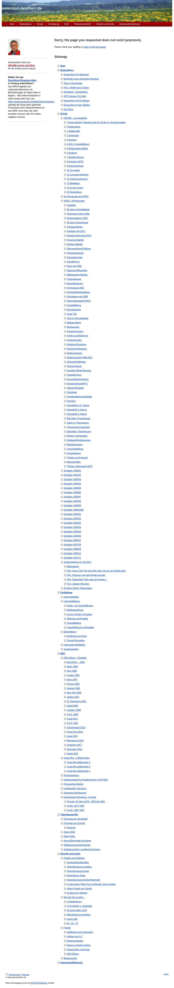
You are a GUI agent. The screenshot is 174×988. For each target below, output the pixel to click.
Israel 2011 (72, 719)
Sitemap (25, 974)
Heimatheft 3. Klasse (77, 409)
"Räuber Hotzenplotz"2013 (79, 466)
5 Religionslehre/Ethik (77, 148)
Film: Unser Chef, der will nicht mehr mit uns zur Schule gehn (96, 571)
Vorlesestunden (74, 340)
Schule (63, 113)
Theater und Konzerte (77, 457)
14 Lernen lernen (75, 187)
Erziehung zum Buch (77, 636)
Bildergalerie (73, 566)
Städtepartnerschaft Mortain (76, 845)
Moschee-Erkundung (77, 349)
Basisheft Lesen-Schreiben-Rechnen (81, 79)
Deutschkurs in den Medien (76, 105)
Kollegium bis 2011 (76, 231)
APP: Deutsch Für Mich (74, 96)
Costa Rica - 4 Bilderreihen (76, 758)
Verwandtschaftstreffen (78, 862)
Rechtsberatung (71, 775)
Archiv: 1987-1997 (75, 810)
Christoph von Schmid (74, 823)
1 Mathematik (73, 131)
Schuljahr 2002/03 (72, 523)
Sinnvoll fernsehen (76, 640)
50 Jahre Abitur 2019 (77, 910)
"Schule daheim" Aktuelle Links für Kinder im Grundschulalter (96, 122)
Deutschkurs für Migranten (76, 74)
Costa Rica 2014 (75, 732)
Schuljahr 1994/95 (72, 488)
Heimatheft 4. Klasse (77, 414)
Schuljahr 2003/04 (72, 527)
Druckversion (12, 974)
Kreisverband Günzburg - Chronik (79, 797)
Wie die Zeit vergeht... (74, 897)
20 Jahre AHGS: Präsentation (77, 588)
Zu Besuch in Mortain (77, 893)
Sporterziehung (74, 366)
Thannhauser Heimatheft (75, 819)
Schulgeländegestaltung (78, 292)
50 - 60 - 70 (72, 923)
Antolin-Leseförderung (77, 335)
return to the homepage (94, 47)
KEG (62, 653)
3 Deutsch (71, 140)
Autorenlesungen (75, 331)
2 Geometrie (73, 135)
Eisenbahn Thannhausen (79, 431)
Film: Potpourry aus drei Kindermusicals (86, 575)
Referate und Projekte (77, 618)
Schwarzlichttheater (76, 362)
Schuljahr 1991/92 (72, 475)
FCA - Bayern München (78, 584)
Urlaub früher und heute (78, 949)
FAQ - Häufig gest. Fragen (76, 87)
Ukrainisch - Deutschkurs (75, 92)
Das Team (68, 109)
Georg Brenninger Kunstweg (77, 840)
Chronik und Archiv (70, 854)
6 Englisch (72, 153)
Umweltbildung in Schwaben (80, 627)
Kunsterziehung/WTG (77, 383)
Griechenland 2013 (76, 727)
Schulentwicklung (75, 253)
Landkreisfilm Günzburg (74, 788)
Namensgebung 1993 (77, 218)
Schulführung (73, 261)
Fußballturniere (74, 375)
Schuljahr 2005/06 (72, 536)
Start (62, 66)
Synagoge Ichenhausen (74, 793)
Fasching (71, 401)
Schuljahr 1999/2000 (73, 510)
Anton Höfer (69, 832)
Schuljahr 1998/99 (72, 505)
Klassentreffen (74, 462)
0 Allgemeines (73, 127)
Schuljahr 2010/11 (72, 557)
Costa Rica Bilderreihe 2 (78, 762)
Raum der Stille (74, 266)
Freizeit (67, 928)
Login (166, 974)
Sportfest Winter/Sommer (79, 370)
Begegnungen (70, 958)
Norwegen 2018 (74, 749)
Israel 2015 (72, 736)
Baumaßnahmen (75, 283)
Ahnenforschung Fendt (78, 871)
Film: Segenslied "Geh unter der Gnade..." (87, 579)
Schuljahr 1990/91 (72, 470)
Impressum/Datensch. (71, 962)
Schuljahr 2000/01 (72, 514)
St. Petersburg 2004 (76, 701)
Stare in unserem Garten (78, 945)
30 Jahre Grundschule (77, 222)
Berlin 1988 (72, 666)
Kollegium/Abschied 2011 (79, 235)
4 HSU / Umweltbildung (78, 144)
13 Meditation (73, 183)
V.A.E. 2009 (72, 714)
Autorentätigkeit (70, 597)
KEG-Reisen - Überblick (74, 658)
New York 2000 (74, 692)
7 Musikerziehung (75, 157)
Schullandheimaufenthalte (79, 396)
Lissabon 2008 (74, 710)
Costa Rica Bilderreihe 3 (78, 766)
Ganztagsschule (74, 257)
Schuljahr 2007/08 (72, 544)
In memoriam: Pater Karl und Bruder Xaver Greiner (91, 884)
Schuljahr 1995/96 (72, 492)
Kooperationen (74, 453)
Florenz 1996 (73, 684)
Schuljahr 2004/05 (72, 531)
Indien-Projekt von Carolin (79, 888)
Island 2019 (72, 753)
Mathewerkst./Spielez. (77, 275)
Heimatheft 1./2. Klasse (78, 405)
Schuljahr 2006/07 (72, 540)
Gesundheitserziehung (77, 379)
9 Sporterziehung (75, 166)
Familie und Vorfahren (74, 858)
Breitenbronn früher (76, 875)
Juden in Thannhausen (78, 423)
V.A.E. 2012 (72, 723)
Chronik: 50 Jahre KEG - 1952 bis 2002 (86, 801)
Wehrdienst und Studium (78, 914)
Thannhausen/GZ (69, 814)
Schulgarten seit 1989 (77, 296)
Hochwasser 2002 (75, 288)
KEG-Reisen (73, 954)
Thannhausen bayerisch (78, 427)
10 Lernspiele (73, 170)
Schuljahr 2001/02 (72, 518)
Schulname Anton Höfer (78, 214)
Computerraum (74, 279)
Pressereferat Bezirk (73, 784)
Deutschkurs (66, 70)
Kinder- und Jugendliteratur (80, 605)
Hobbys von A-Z (74, 936)
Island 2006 (72, 705)
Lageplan (71, 205)
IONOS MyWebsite (39, 983)
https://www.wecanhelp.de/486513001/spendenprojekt (34, 101)
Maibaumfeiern (74, 322)
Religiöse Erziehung (76, 344)
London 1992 (73, 675)
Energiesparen (74, 309)
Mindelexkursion (74, 444)
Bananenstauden (75, 941)
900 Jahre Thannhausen (78, 418)
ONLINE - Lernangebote (75, 118)
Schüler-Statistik (74, 244)
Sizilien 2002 (73, 697)
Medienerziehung (75, 610)
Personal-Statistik (75, 240)
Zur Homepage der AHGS (75, 196)
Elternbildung (69, 631)
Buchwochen (73, 327)
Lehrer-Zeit (72, 919)
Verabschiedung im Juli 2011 (77, 562)
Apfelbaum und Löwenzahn (80, 932)
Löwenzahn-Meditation (74, 645)
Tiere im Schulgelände (77, 318)
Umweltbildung (74, 305)
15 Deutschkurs (74, 192)
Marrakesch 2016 (75, 740)
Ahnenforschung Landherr (79, 867)
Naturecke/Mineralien (77, 270)
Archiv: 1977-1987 (75, 806)
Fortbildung (66, 592)
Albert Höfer (69, 836)
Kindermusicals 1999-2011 (79, 357)
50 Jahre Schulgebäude (78, 209)
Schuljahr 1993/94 (72, 483)
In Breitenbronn (74, 901)
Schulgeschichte (74, 227)
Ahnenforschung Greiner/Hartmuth (83, 880)
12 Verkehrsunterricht (77, 179)
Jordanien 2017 (74, 745)
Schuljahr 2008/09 (72, 549)
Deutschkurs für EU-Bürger (76, 100)
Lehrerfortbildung (75, 449)
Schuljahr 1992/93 (72, 479)
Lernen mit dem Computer (79, 614)
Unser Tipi (71, 314)
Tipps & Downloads (72, 83)
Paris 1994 (72, 679)
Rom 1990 (72, 671)
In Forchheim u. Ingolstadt (79, 906)
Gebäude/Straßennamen (79, 440)
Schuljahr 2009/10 (72, 553)
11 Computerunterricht (77, 174)
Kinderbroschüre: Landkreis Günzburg (81, 849)
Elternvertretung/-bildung (78, 248)
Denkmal (71, 827)
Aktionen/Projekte (75, 388)
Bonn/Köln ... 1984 (76, 662)
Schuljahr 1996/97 (72, 497)
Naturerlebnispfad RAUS (78, 301)
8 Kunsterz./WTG (75, 161)
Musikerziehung (74, 353)
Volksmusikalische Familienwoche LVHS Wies (85, 780)
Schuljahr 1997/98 (72, 501)
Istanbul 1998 (73, 688)
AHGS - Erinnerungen (74, 201)
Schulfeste (72, 392)
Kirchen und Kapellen (77, 436)
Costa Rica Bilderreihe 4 (78, 771)
